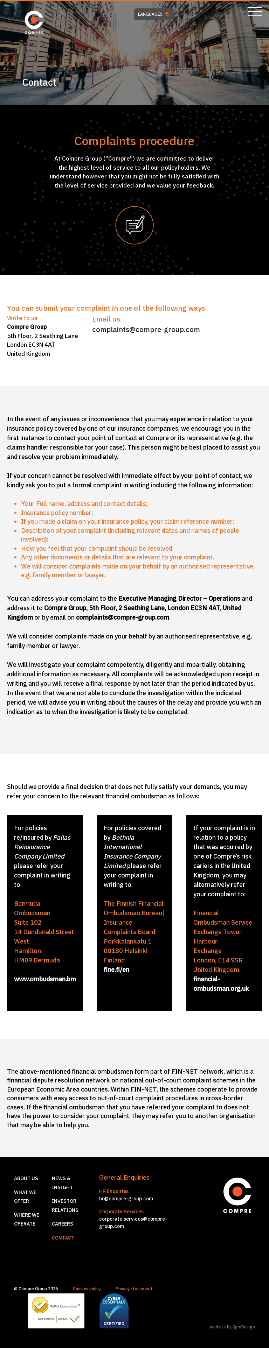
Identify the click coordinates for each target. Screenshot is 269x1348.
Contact (63, 1238)
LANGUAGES (153, 14)
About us (26, 1178)
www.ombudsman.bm (45, 979)
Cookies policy (87, 1288)
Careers (62, 1224)
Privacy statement (134, 1288)
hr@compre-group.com (126, 1198)
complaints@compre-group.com (146, 329)
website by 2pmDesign (232, 1326)
